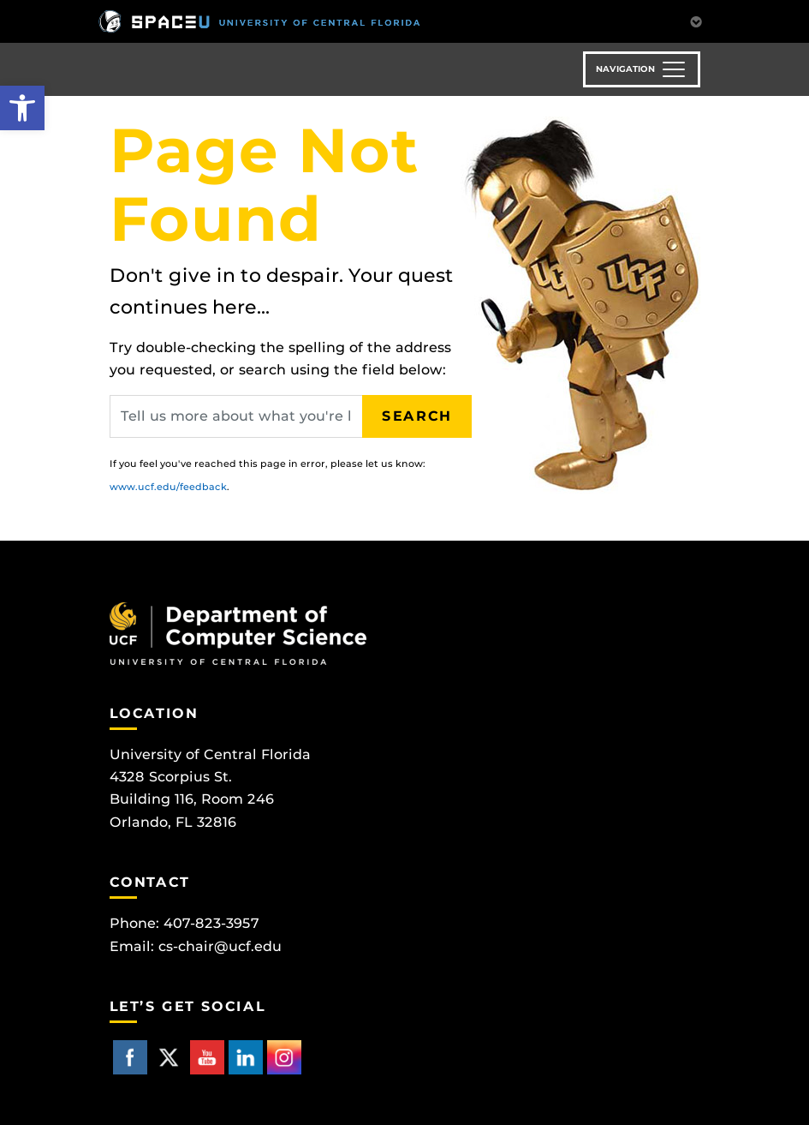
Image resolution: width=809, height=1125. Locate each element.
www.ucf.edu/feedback (168, 487)
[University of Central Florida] (259, 21)
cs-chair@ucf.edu (220, 946)
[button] (22, 108)
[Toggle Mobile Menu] (696, 20)
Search (417, 416)
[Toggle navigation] (641, 69)
